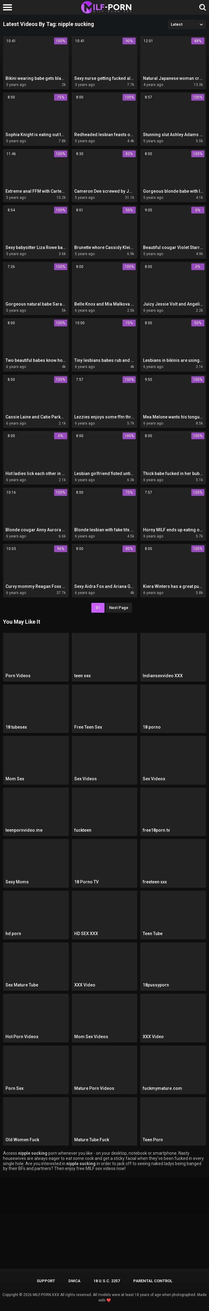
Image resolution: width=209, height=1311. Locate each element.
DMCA (74, 1281)
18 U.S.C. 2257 (107, 1281)
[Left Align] (9, 7)
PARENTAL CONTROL (152, 1281)
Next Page (118, 607)
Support (46, 1281)
